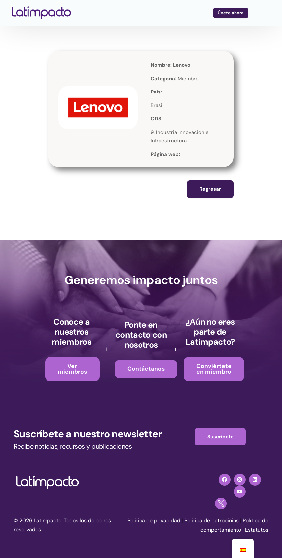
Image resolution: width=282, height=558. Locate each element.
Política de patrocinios (211, 520)
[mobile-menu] (265, 13)
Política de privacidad (153, 520)
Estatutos (256, 529)
